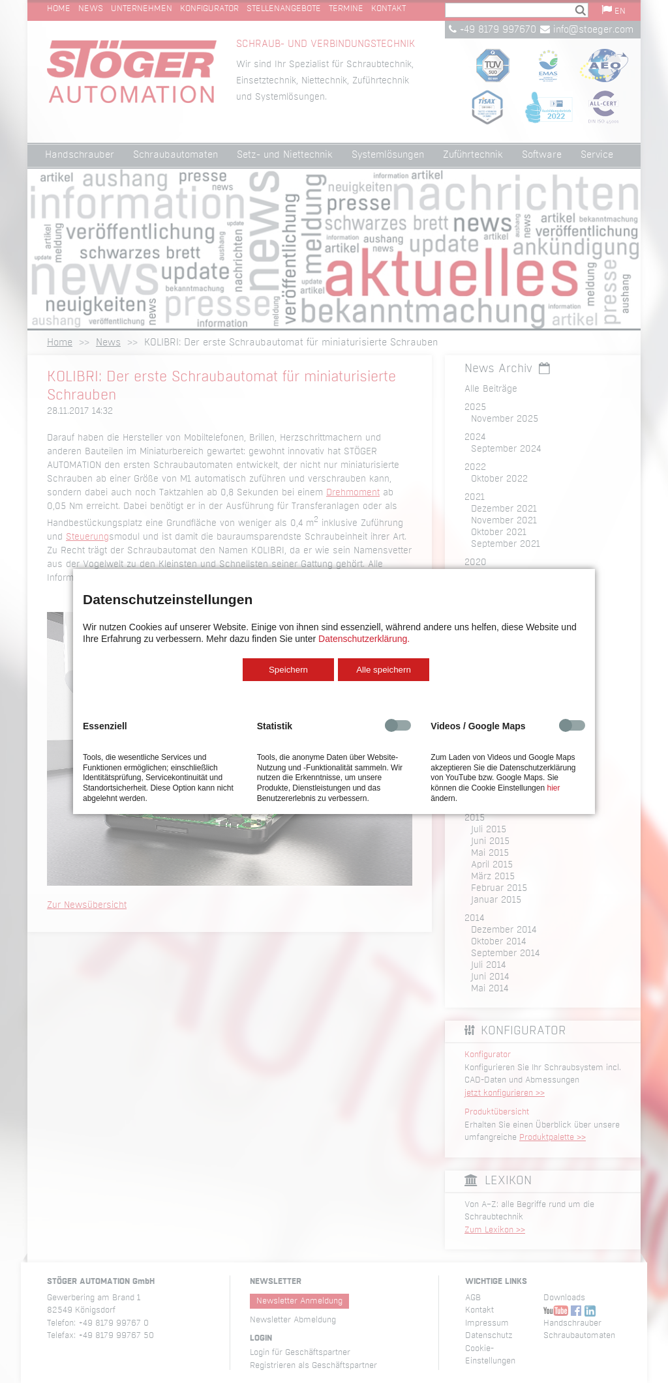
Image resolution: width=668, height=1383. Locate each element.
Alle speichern (383, 670)
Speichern (288, 670)
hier (553, 788)
